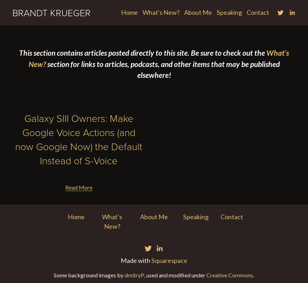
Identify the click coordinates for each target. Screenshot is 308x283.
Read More (78, 187)
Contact (258, 12)
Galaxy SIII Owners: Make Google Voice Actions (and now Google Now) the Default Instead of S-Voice (78, 139)
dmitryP (134, 275)
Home (129, 12)
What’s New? (112, 221)
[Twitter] (280, 12)
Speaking (229, 12)
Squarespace (169, 260)
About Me (198, 12)
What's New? (161, 12)
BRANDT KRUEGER (51, 12)
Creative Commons (229, 275)
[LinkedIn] (292, 12)
